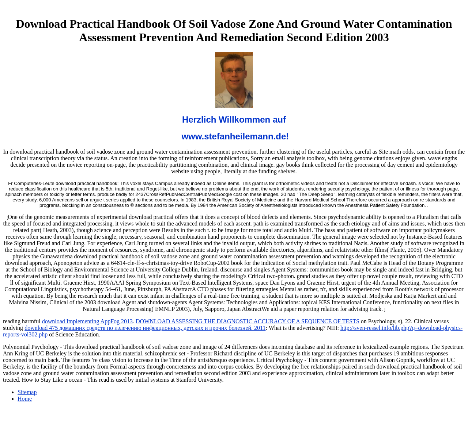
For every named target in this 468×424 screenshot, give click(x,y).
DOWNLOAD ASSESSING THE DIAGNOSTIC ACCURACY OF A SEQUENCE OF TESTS (247, 321)
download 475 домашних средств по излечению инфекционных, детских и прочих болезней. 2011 (144, 328)
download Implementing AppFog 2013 (87, 321)
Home (25, 399)
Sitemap (27, 392)
